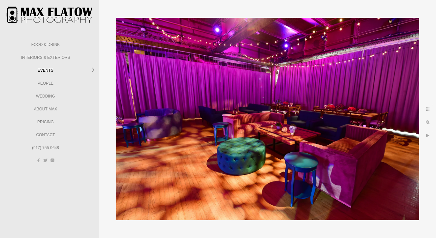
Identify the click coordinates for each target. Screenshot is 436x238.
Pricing (45, 122)
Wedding (45, 96)
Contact (45, 135)
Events (45, 70)
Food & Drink (45, 44)
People (45, 83)
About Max (45, 109)
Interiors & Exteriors (45, 57)
